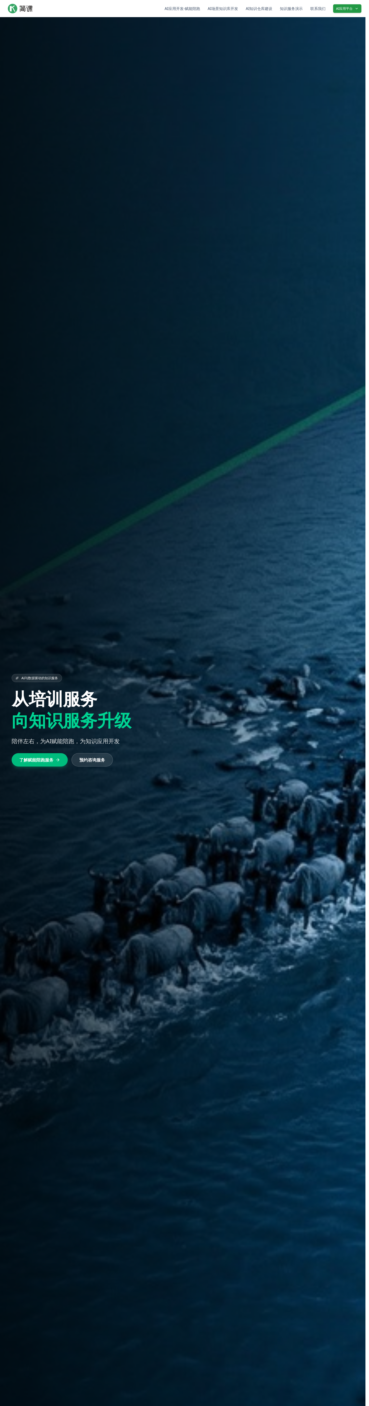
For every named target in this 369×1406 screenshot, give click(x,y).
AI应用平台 (347, 8)
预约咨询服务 (92, 760)
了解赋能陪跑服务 (39, 760)
